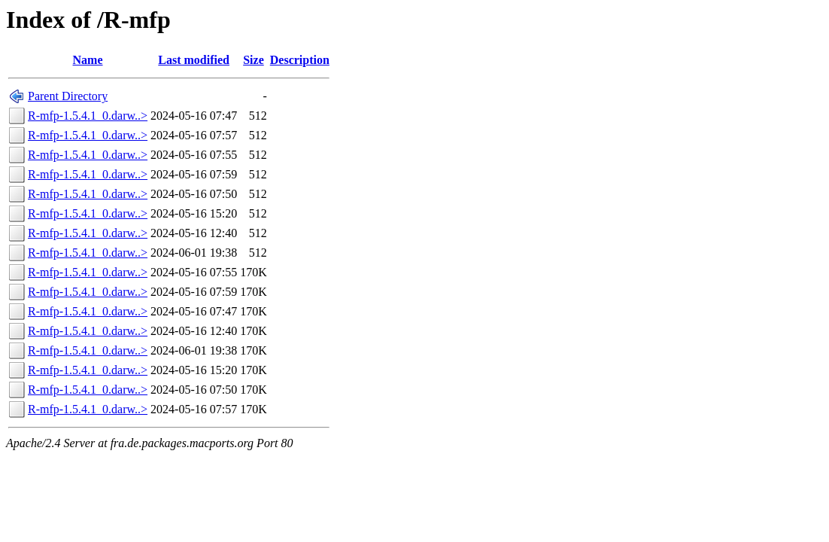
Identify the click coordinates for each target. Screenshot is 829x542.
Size (253, 59)
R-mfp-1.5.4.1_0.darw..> (87, 115)
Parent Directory (68, 96)
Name (88, 59)
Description (299, 59)
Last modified (193, 59)
